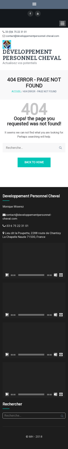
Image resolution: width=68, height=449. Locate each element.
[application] (34, 260)
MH (31, 436)
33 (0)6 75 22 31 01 (16, 31)
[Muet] (55, 275)
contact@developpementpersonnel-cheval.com (32, 36)
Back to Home (34, 162)
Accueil (16, 91)
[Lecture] (7, 275)
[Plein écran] (61, 275)
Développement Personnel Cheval (32, 55)
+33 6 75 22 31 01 (17, 226)
